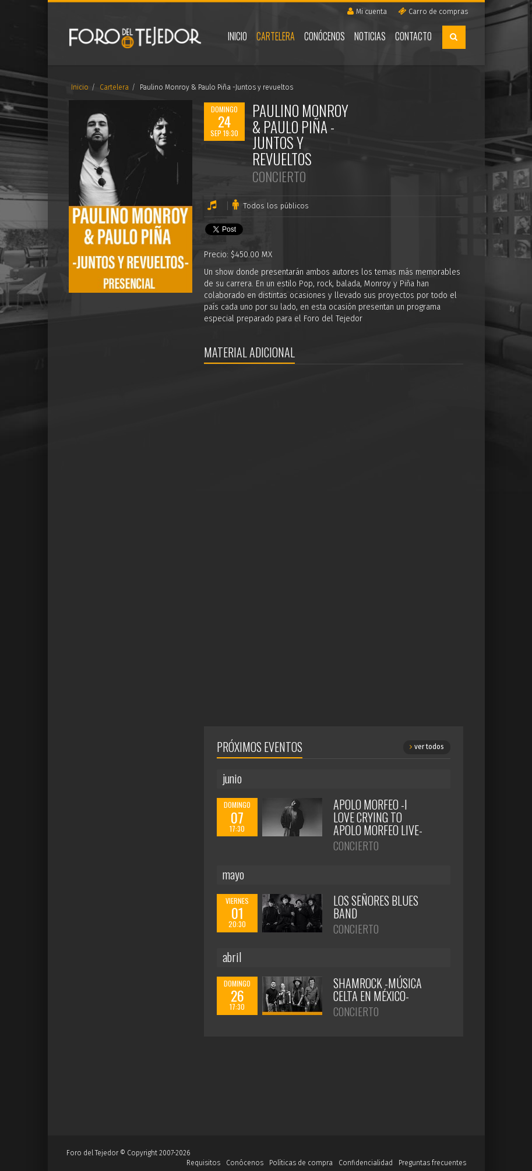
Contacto (413, 36)
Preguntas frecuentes (432, 1163)
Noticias (370, 36)
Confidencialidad (366, 1163)
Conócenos (324, 36)
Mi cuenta (367, 11)
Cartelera (275, 36)
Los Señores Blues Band (375, 907)
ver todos (427, 747)
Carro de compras (433, 11)
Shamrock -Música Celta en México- (377, 989)
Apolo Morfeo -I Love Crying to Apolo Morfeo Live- (377, 817)
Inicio (237, 36)
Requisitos (203, 1163)
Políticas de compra (301, 1163)
